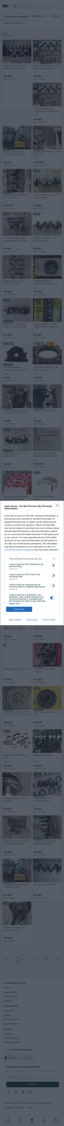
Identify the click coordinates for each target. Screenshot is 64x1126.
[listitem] (32, 558)
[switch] (52, 565)
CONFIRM (19, 609)
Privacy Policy (48, 620)
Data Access (32, 620)
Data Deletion (15, 620)
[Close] (58, 506)
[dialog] (32, 563)
